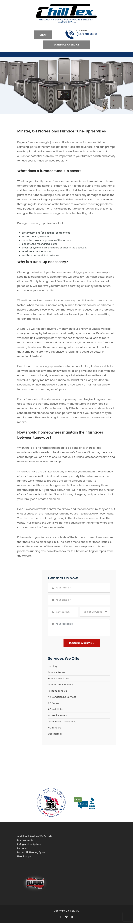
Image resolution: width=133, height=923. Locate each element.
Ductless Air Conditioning (62, 721)
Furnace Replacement (60, 684)
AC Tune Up (54, 727)
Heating (52, 666)
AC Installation (56, 709)
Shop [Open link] (43, 34)
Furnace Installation (59, 678)
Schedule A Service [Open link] (66, 44)
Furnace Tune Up (57, 691)
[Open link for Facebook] (60, 917)
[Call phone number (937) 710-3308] (78, 34)
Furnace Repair (56, 672)
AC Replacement (57, 715)
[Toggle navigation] (17, 54)
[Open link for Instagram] (72, 917)
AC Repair (53, 703)
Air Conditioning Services (62, 697)
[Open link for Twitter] (66, 917)
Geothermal (55, 734)
